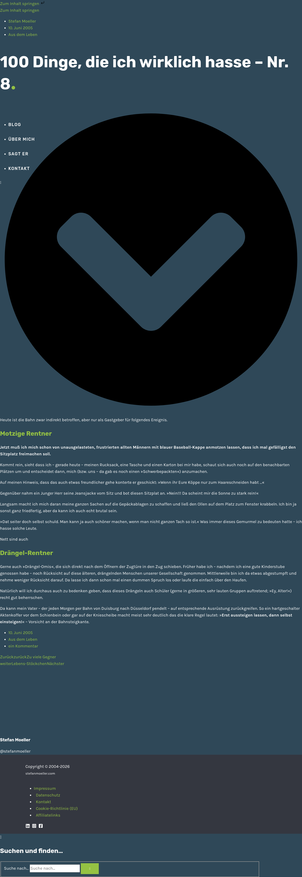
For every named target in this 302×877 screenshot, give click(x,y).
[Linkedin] (28, 826)
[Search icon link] (0, 182)
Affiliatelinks (48, 815)
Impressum (45, 788)
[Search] (90, 868)
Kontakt (43, 801)
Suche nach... (16, 868)
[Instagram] (34, 826)
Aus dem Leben (22, 639)
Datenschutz (48, 795)
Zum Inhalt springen (22, 3)
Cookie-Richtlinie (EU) (57, 808)
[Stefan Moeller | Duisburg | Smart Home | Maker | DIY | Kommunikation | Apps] (12, 109)
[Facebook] (41, 826)
